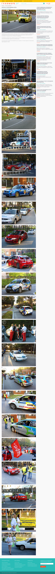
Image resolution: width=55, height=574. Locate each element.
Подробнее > (38, 24)
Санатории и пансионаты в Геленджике (7, 569)
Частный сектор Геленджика (6, 563)
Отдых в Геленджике (5, 562)
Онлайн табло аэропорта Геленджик (20, 564)
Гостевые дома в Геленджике (6, 564)
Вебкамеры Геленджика (18, 563)
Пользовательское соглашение (32, 564)
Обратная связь (30, 562)
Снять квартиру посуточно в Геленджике (8, 568)
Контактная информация (31, 563)
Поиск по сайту (17, 562)
